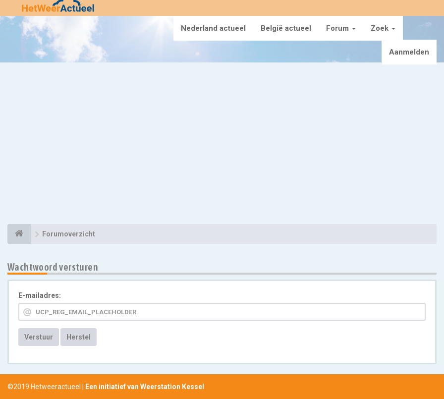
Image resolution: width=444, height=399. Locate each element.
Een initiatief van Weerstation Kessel (144, 387)
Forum (341, 28)
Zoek (383, 28)
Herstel (78, 337)
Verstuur (38, 337)
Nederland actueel (213, 28)
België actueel (286, 28)
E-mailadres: (39, 295)
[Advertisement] (222, 144)
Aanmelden (409, 52)
